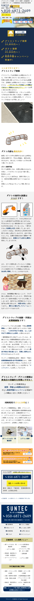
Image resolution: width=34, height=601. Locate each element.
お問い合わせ (26, 531)
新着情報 (10, 531)
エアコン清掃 (11, 549)
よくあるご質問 (25, 527)
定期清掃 (24, 553)
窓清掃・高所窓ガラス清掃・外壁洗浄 (11, 554)
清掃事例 (10, 524)
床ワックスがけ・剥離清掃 (11, 545)
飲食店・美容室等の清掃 (11, 583)
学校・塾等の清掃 (10, 578)
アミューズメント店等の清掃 (24, 579)
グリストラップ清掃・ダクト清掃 (24, 550)
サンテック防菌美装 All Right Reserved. (17, 599)
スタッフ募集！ (25, 524)
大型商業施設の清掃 (24, 575)
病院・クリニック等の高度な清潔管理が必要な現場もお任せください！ (17, 589)
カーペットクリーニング (11, 559)
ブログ (10, 534)
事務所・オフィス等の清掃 (24, 572)
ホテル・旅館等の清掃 (24, 583)
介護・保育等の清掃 (11, 575)
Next (32, 436)
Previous (1, 436)
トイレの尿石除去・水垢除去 (24, 545)
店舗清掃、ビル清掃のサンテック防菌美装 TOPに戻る (15, 498)
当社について (10, 527)
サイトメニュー (25, 534)
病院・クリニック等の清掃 (11, 572)
